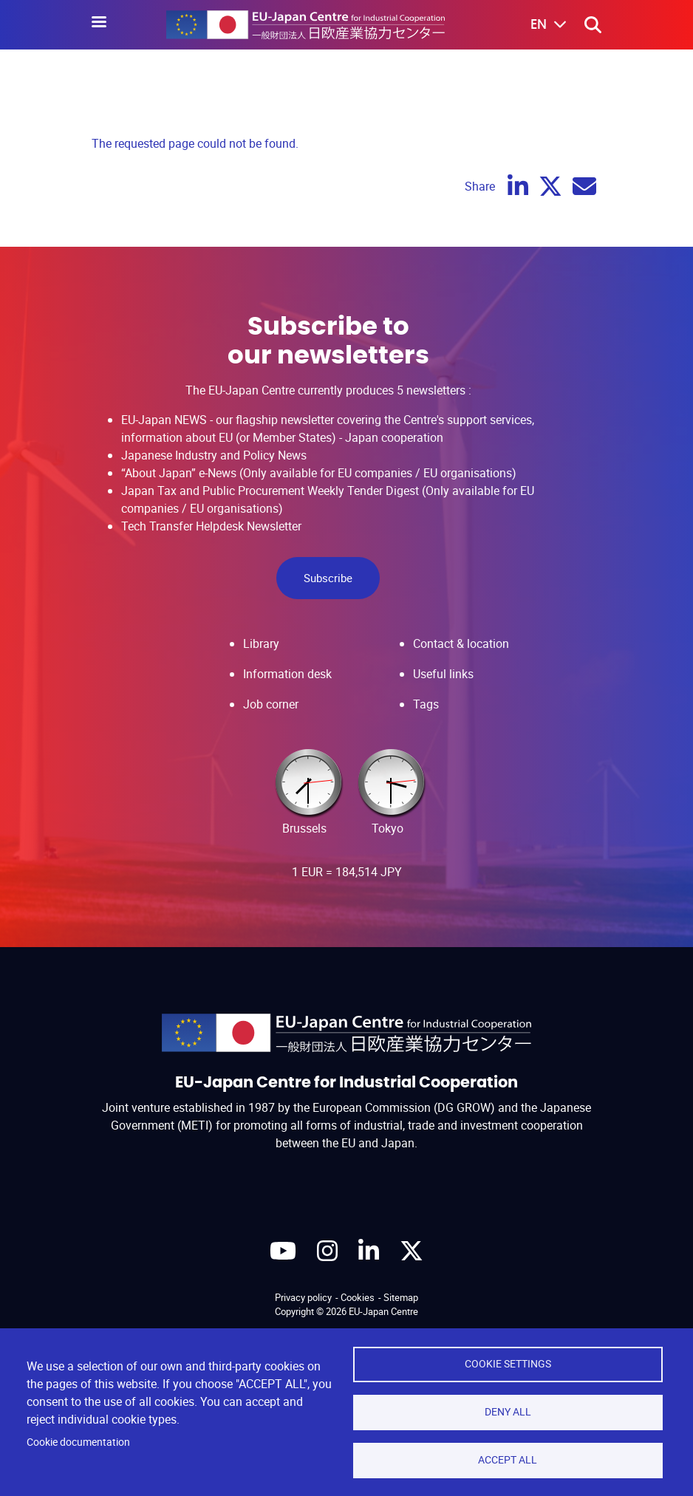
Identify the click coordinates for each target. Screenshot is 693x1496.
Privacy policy (303, 1297)
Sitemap (400, 1297)
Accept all (507, 1459)
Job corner (270, 704)
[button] (538, 25)
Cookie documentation (78, 1442)
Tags (426, 704)
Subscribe (328, 577)
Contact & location (461, 643)
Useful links (443, 674)
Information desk (287, 674)
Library (261, 643)
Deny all (508, 1411)
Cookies (358, 1297)
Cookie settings (508, 1363)
